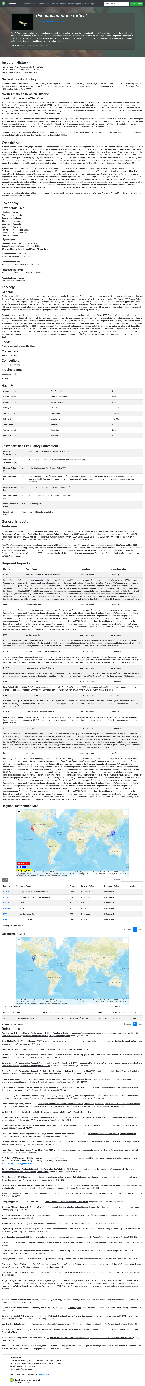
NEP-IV (6, 892)
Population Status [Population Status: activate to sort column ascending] (111, 886)
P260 (5, 919)
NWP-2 (6, 903)
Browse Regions (74, 4)
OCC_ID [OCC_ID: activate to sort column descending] (6, 1012)
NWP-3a (6, 908)
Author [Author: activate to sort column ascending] (20, 1012)
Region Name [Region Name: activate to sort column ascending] (25, 886)
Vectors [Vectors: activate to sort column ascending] (133, 886)
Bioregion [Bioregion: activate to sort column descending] (7, 886)
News (86, 4)
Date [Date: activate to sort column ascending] (56, 1012)
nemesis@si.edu (44, 1374)
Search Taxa (137, 4)
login (93, 4)
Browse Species (58, 4)
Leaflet (18, 872)
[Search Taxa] (116, 4)
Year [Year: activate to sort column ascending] (72, 886)
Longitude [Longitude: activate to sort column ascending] (132, 1012)
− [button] (19, 815)
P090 (5, 914)
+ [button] (19, 811)
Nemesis (13, 3)
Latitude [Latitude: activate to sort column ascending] (116, 1012)
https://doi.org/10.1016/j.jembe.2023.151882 (20, 1164)
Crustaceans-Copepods (50, 21)
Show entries (11, 1006)
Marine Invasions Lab (26, 3)
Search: (128, 880)
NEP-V (5, 897)
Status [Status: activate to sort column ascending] (100, 1012)
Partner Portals (43, 4)
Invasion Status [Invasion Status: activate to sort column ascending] (87, 886)
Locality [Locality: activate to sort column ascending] (73, 1012)
